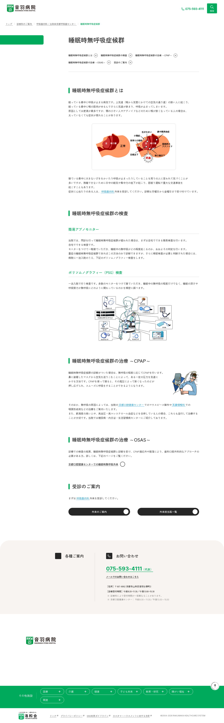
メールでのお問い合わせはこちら (122, 577)
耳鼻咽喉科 (178, 405)
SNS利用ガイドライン (97, 715)
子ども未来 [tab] (129, 691)
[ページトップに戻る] (215, 685)
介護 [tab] (78, 691)
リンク (53, 715)
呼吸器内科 (107, 191)
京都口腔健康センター (131, 405)
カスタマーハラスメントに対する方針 (131, 715)
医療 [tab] (52, 691)
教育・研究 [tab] (155, 691)
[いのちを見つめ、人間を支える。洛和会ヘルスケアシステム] (28, 716)
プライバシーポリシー (71, 715)
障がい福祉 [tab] (181, 691)
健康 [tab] (103, 691)
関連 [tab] (52, 700)
